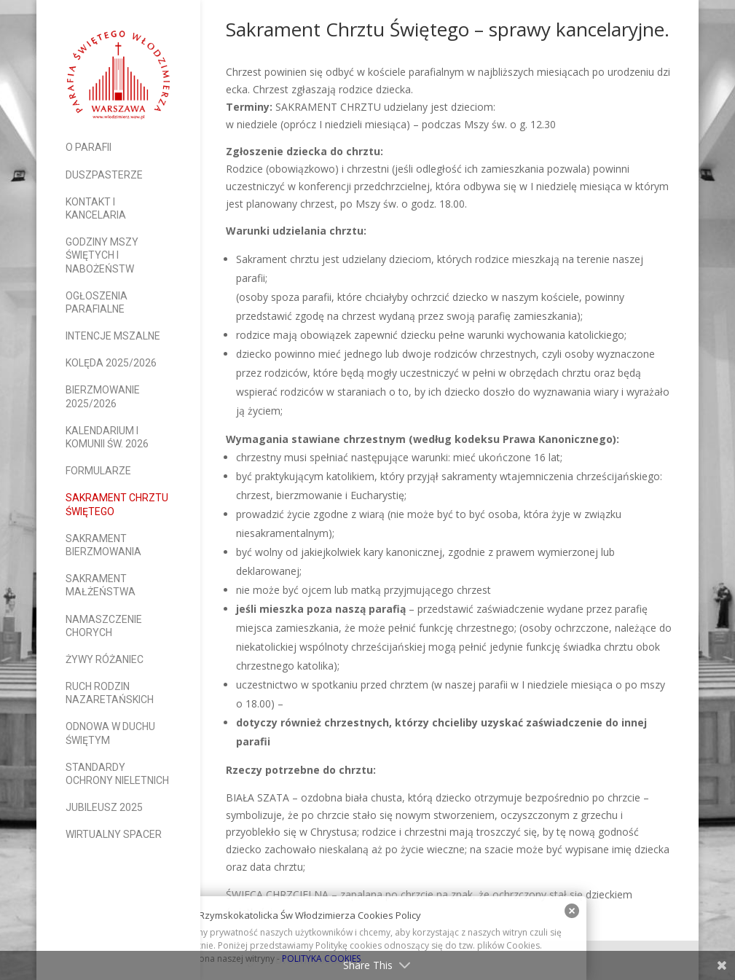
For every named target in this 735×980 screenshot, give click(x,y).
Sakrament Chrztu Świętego (117, 504)
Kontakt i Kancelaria (96, 208)
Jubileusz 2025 (104, 807)
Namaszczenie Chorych (104, 626)
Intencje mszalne (113, 336)
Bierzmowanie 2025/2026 (103, 396)
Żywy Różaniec (105, 659)
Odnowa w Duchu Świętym (110, 733)
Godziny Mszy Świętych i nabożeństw (102, 255)
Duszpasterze (104, 175)
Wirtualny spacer (114, 834)
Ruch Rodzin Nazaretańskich (110, 693)
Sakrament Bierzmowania (103, 545)
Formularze (98, 471)
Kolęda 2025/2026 (111, 363)
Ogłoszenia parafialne (96, 302)
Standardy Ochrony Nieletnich (117, 773)
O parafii (88, 147)
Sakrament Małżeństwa (100, 585)
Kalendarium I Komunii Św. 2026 (107, 437)
